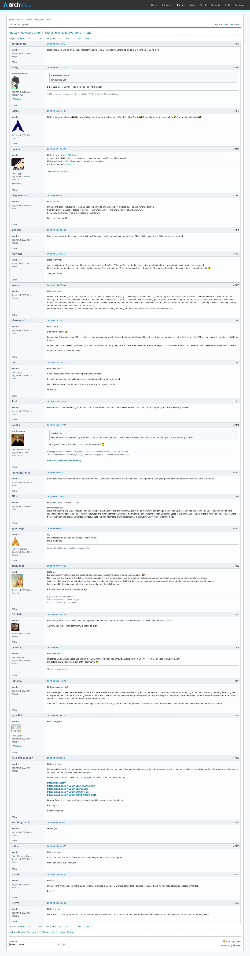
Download (240, 5)
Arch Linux (17, 5)
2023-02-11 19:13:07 (56, 254)
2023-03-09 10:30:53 (56, 822)
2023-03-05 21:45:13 (56, 681)
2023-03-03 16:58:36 (56, 614)
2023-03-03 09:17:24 (56, 528)
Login (48, 20)
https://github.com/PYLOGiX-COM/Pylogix (67, 792)
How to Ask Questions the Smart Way (64, 461)
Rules (20, 20)
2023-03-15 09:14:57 (56, 846)
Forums (181, 5)
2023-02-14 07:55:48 (56, 285)
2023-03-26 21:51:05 (56, 903)
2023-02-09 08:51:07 (56, 195)
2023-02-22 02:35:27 (56, 472)
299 (47, 38)
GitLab (202, 5)
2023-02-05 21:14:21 (56, 111)
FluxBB (237, 945)
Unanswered (234, 24)
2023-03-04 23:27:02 (56, 647)
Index (11, 20)
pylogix (87, 777)
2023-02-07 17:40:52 (56, 149)
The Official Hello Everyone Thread (68, 32)
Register (39, 20)
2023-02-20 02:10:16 (56, 401)
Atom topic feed (233, 941)
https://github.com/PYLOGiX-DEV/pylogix (67, 789)
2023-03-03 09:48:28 (56, 566)
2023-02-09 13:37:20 (56, 230)
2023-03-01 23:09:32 (56, 496)
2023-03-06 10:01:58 (56, 715)
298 (40, 38)
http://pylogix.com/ (56, 783)
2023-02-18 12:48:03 (56, 362)
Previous (21, 38)
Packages (167, 5)
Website (17, 99)
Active (224, 24)
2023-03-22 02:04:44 (56, 874)
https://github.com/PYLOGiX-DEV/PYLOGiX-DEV (71, 786)
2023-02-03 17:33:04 (56, 67)
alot (59, 87)
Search (29, 20)
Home (154, 5)
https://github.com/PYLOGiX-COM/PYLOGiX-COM (71, 795)
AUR (227, 5)
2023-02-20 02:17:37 (56, 425)
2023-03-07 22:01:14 (56, 758)
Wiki (192, 5)
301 (60, 38)
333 (79, 38)
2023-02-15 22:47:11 (56, 320)
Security (215, 5)
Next (87, 38)
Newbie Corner (31, 32)
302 (67, 38)
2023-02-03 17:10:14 (56, 44)
